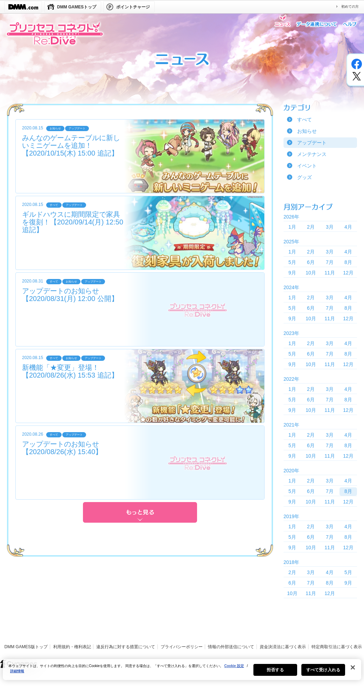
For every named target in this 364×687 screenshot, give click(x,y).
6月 (311, 262)
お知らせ (307, 131)
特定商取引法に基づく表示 (337, 646)
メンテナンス (312, 154)
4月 (348, 227)
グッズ (304, 177)
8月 (348, 262)
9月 (292, 272)
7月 (330, 262)
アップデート (312, 142)
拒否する (275, 674)
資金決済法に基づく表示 (283, 646)
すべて (304, 119)
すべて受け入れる (323, 674)
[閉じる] (352, 671)
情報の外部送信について (231, 646)
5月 (292, 262)
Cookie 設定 (234, 670)
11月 (329, 272)
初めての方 (350, 6)
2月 (311, 227)
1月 (292, 227)
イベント (307, 166)
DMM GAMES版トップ (26, 646)
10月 (311, 272)
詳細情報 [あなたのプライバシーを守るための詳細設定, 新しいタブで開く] (17, 675)
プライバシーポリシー (182, 646)
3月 (330, 227)
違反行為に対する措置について (125, 646)
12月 (348, 272)
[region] (182, 673)
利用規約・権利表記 (72, 646)
